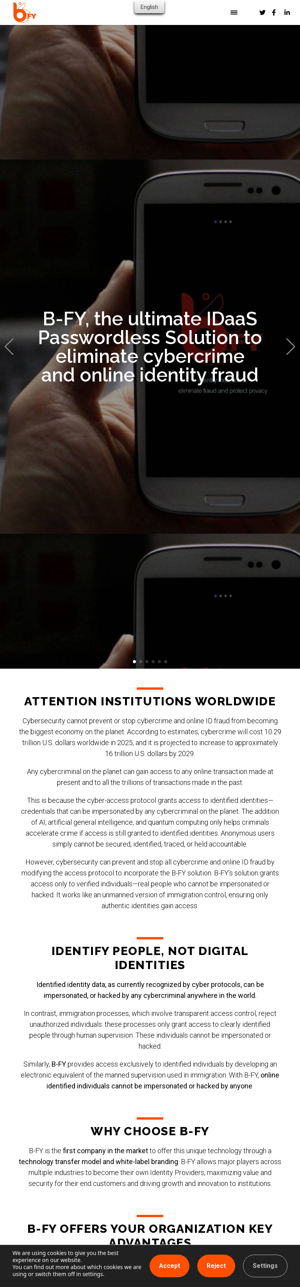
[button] (134, 661)
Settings (265, 1265)
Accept (169, 1265)
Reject (216, 1265)
